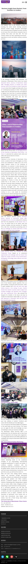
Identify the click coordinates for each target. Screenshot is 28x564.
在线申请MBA (4, 520)
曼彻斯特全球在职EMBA (6, 533)
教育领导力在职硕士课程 (6, 537)
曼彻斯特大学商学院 (5, 522)
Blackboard (3, 524)
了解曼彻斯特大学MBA (5, 518)
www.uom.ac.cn (9, 506)
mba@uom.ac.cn (9, 504)
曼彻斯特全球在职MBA (5, 531)
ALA (6, 562)
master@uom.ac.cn (16, 548)
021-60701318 (7, 546)
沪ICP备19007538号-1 (22, 561)
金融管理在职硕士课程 (5, 535)
